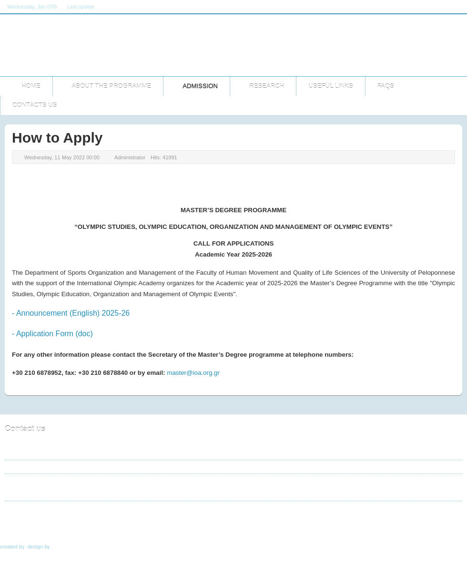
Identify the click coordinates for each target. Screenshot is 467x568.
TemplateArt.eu (70, 546)
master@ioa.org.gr (193, 372)
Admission (64, 524)
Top (451, 524)
